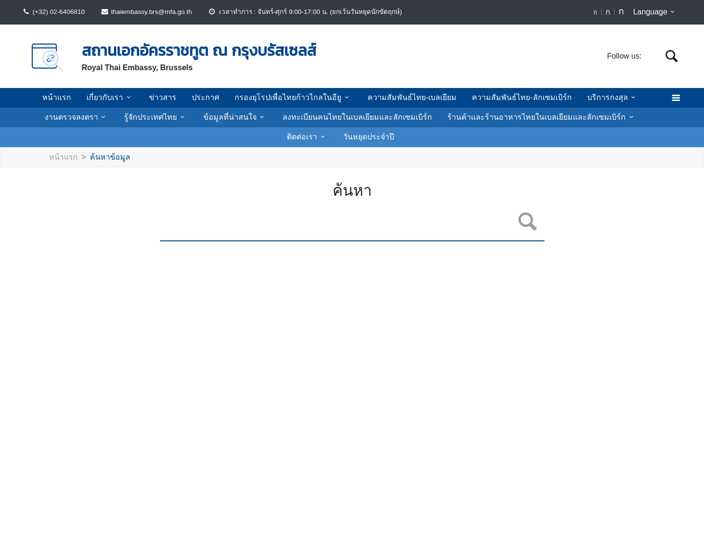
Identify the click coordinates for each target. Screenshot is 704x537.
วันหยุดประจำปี (340, 137)
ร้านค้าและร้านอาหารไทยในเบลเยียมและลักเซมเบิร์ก (503, 117)
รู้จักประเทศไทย (144, 117)
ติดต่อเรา (623, 117)
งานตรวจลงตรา (68, 117)
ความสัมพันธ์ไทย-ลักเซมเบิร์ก (510, 97)
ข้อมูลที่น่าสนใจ (218, 117)
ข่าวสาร (173, 97)
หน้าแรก (71, 97)
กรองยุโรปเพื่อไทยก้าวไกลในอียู (293, 97)
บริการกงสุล (597, 97)
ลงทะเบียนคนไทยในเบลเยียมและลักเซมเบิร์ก (332, 117)
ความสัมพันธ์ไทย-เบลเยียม (405, 97)
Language (655, 12)
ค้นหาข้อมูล (104, 157)
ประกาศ (212, 97)
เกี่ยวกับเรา (122, 97)
